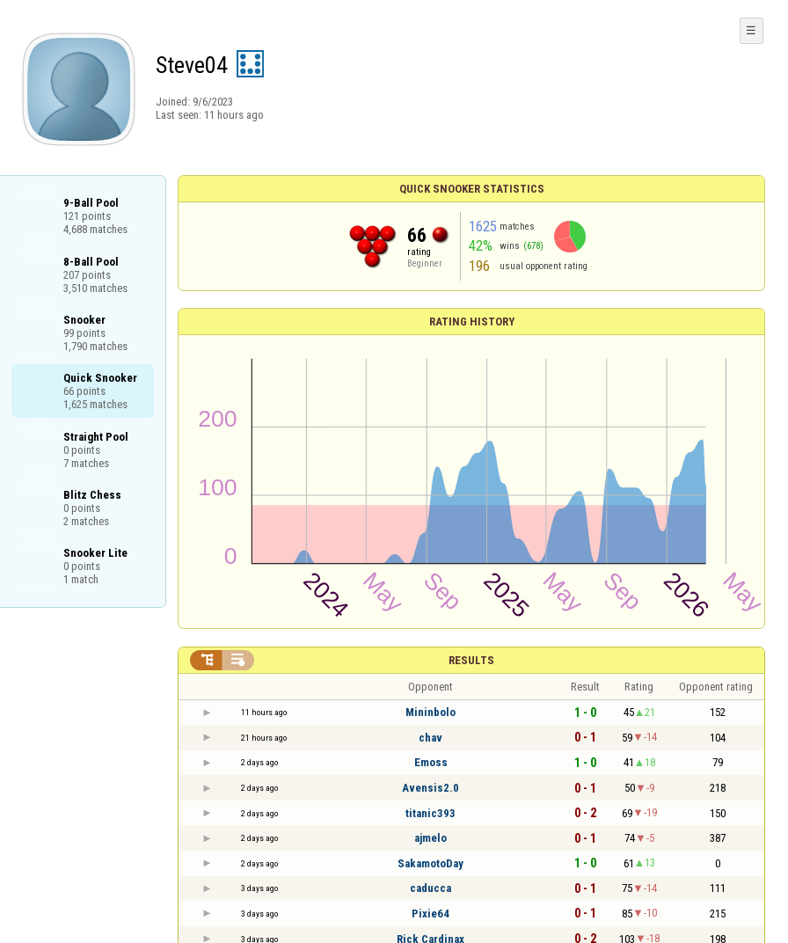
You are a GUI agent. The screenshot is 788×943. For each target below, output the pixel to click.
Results (471, 660)
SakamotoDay (430, 863)
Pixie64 (430, 913)
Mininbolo (430, 712)
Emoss (431, 762)
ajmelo (430, 837)
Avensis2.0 (430, 787)
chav (430, 737)
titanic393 (430, 813)
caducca (430, 888)
